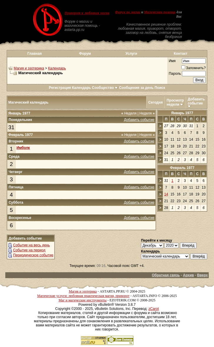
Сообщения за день (136, 88)
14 (166, 194)
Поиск (160, 88)
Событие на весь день (31, 245)
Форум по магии (127, 12)
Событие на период (29, 250)
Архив (188, 275)
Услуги (131, 54)
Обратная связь (166, 275)
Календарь (57, 68)
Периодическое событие (33, 255)
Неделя (129, 113)
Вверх (202, 275)
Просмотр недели (175, 102)
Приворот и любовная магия (87, 13)
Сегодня (155, 102)
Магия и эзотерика (29, 68)
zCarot (153, 309)
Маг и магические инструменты (83, 300)
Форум (85, 54)
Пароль (175, 74)
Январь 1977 (182, 113)
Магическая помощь (159, 12)
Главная (34, 54)
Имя (172, 61)
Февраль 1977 (182, 168)
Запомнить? (193, 68)
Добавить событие (196, 101)
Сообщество (105, 88)
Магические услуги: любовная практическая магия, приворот (83, 296)
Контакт (180, 54)
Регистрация (60, 88)
